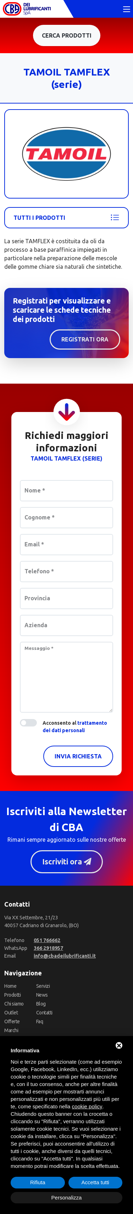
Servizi (43, 986)
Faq (39, 1021)
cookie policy (87, 1106)
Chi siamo (14, 1004)
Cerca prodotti (67, 35)
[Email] (65, 956)
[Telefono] (47, 940)
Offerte (12, 1021)
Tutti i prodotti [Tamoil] (66, 217)
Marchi (11, 1030)
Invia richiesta (78, 756)
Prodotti (12, 995)
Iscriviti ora (66, 861)
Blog (41, 1004)
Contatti (44, 1012)
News (42, 995)
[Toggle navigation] (126, 9)
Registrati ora (85, 339)
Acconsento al (75, 726)
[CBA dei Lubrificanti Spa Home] (27, 9)
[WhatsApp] (48, 948)
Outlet (11, 1012)
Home (10, 986)
